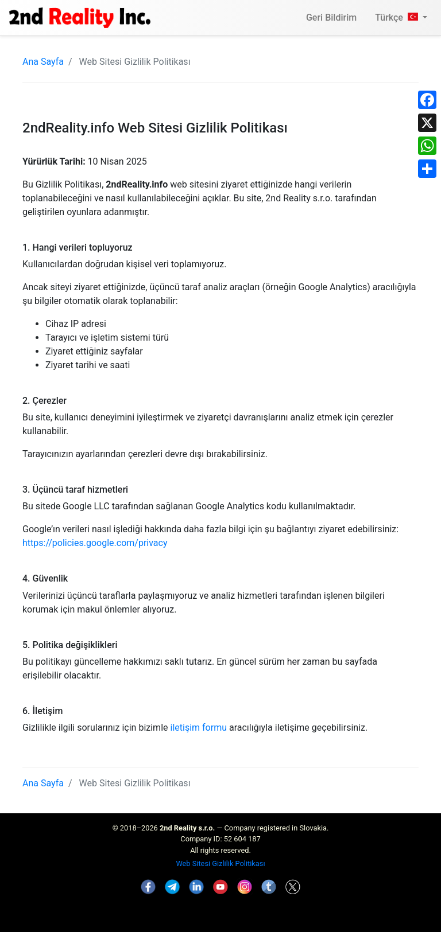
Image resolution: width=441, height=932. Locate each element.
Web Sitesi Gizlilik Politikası (220, 863)
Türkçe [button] (397, 17)
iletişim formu (199, 727)
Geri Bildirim (331, 17)
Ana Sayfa (43, 61)
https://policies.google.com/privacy (95, 542)
